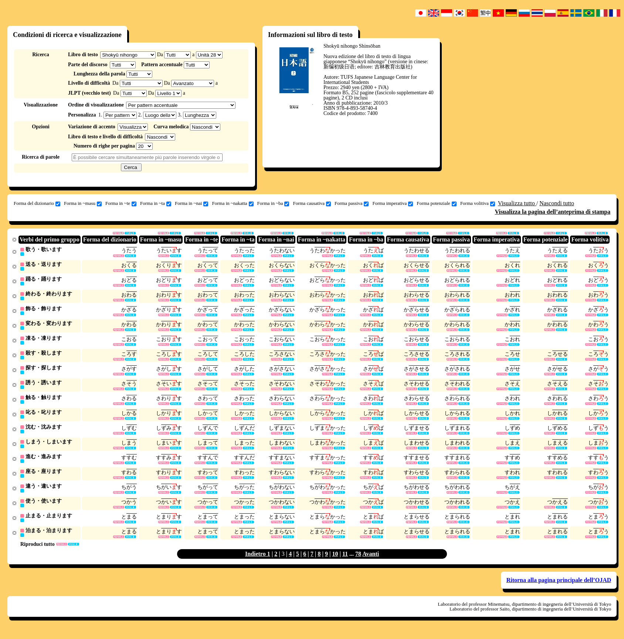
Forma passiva (352, 203)
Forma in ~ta (155, 203)
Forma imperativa (392, 203)
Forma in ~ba (273, 203)
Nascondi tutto (556, 203)
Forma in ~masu (83, 203)
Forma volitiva (477, 203)
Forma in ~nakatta (232, 203)
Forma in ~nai (191, 203)
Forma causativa (312, 203)
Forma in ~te (120, 203)
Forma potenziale (437, 203)
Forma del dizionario (37, 203)
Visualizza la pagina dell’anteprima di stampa (552, 212)
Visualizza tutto (517, 203)
